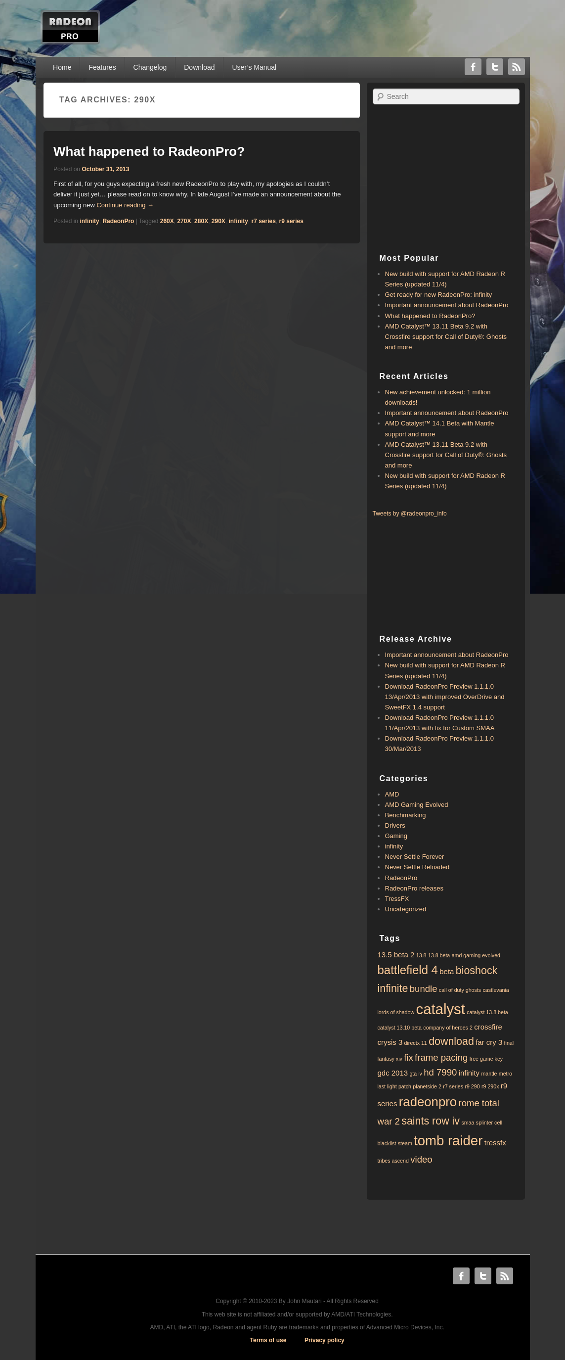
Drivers (395, 825)
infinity (89, 221)
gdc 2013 (393, 1073)
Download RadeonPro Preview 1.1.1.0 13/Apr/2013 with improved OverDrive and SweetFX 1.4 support (445, 697)
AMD (392, 794)
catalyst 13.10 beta (400, 1028)
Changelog (150, 67)
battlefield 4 (408, 970)
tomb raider (448, 1140)
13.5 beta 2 (396, 954)
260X (167, 221)
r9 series (291, 221)
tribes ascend (393, 1161)
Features (102, 67)
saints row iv (430, 1121)
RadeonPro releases (414, 888)
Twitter (494, 66)
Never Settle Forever (414, 856)
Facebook (473, 66)
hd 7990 (440, 1072)
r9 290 (472, 1086)
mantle (489, 1074)
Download (199, 67)
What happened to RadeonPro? (149, 151)
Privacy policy (324, 1340)
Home (62, 67)
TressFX (397, 898)
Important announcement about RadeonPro (447, 305)
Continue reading (125, 205)
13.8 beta (439, 955)
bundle (423, 989)
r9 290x (490, 1086)
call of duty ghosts (460, 990)
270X (184, 221)
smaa (467, 1123)
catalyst (440, 1009)
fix (408, 1057)
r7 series (264, 221)
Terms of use (268, 1340)
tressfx (495, 1142)
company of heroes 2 (448, 1028)
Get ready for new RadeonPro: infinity (438, 294)
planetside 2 (427, 1086)
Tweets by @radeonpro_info (410, 513)
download (451, 1041)
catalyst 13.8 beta (487, 1012)
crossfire (488, 1027)
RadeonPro (118, 221)
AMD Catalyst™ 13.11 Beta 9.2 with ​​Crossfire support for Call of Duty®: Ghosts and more (446, 337)
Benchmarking (405, 815)
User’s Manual (254, 67)
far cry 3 (489, 1042)
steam (405, 1143)
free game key (486, 1059)
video (421, 1159)
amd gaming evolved (476, 955)
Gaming (396, 836)
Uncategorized (406, 909)
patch (404, 1086)
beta (446, 971)
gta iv (415, 1074)
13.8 (421, 955)
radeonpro (428, 1102)
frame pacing (441, 1057)
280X (201, 221)
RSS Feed (516, 66)
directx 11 (415, 1043)
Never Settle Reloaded (417, 867)
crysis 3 (390, 1042)
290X (218, 221)
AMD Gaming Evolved (416, 804)
